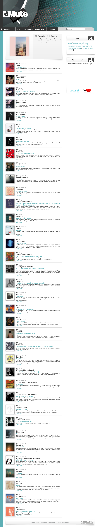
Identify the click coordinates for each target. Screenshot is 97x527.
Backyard (19, 104)
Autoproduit (70, 45)
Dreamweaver (20, 116)
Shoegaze (89, 45)
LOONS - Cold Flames (23, 218)
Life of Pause (20, 321)
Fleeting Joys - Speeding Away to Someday (30, 283)
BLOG (19, 29)
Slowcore (70, 50)
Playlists (70, 43)
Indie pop (81, 42)
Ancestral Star (21, 447)
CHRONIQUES (9, 29)
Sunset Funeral (21, 67)
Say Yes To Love (21, 409)
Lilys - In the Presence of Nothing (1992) (29, 256)
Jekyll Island (20, 359)
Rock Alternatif (77, 45)
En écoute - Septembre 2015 (25, 333)
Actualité (70, 42)
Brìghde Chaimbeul (71, 46)
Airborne (19, 473)
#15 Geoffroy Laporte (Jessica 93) (27, 372)
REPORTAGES (40, 29)
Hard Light (19, 179)
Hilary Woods (90, 48)
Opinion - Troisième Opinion (25, 92)
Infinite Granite (21, 243)
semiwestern (20, 167)
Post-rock (87, 42)
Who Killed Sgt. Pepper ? (24, 460)
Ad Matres (19, 296)
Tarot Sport (20, 498)
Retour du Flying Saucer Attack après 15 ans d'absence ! (35, 346)
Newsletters (65, 522)
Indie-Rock (75, 42)
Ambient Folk (75, 48)
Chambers (19, 384)
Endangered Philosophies (24, 309)
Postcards (78, 46)
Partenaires (44, 522)
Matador (83, 45)
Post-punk (75, 43)
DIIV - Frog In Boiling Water (25, 153)
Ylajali (18, 485)
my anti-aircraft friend (23, 128)
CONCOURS (52, 29)
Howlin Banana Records (83, 43)
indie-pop (84, 48)
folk (80, 48)
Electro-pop (85, 46)
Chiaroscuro (20, 434)
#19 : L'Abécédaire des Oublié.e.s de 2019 (30, 268)
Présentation (51, 522)
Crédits (59, 522)
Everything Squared (22, 141)
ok (90, 63)
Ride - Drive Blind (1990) (24, 421)
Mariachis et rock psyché (24, 396)
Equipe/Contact (35, 522)
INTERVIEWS (28, 29)
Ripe (17, 79)
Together (19, 230)
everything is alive (22, 191)
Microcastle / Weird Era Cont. (26, 511)
